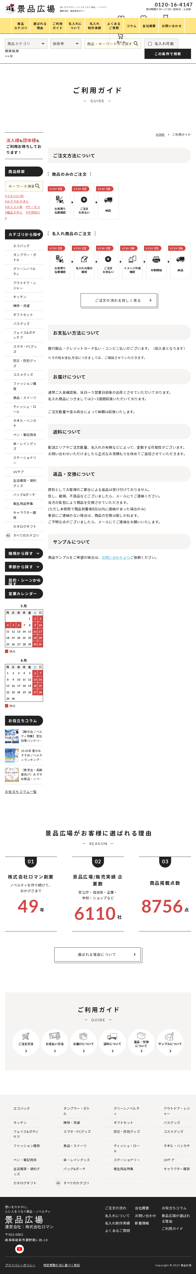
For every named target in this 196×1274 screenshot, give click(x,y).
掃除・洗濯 (67, 1122)
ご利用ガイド (172, 1228)
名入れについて (117, 1215)
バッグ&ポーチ (70, 1169)
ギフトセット (120, 1122)
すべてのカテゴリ (22, 535)
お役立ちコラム (174, 1207)
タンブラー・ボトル (72, 1111)
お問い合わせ (145, 1215)
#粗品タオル (14, 212)
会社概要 (142, 1207)
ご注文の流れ (115, 1207)
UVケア (165, 1160)
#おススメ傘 (14, 207)
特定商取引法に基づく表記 (61, 1265)
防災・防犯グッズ (123, 1131)
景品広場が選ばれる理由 (176, 1218)
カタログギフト (21, 1183)
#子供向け (33, 212)
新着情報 (142, 1223)
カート (121, 42)
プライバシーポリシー (20, 1265)
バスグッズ (168, 1122)
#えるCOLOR (14, 196)
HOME (160, 134)
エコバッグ (17, 1108)
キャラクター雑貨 (173, 1169)
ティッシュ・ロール (123, 1148)
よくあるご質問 (117, 1230)
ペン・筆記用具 (21, 1160)
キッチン (16, 1122)
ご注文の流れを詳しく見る (118, 300)
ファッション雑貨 (22, 1145)
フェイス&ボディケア (22, 1134)
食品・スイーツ (71, 1145)
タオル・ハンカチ (173, 1145)
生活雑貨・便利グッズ (22, 1171)
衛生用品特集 (120, 1169)
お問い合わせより (116, 557)
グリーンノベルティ (123, 1111)
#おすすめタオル (17, 201)
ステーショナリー (123, 1160)
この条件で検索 (39, 186)
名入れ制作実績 (117, 1223)
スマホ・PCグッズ (73, 1131)
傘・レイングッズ (72, 1160)
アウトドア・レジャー (173, 1111)
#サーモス (33, 207)
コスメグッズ (170, 1131)
